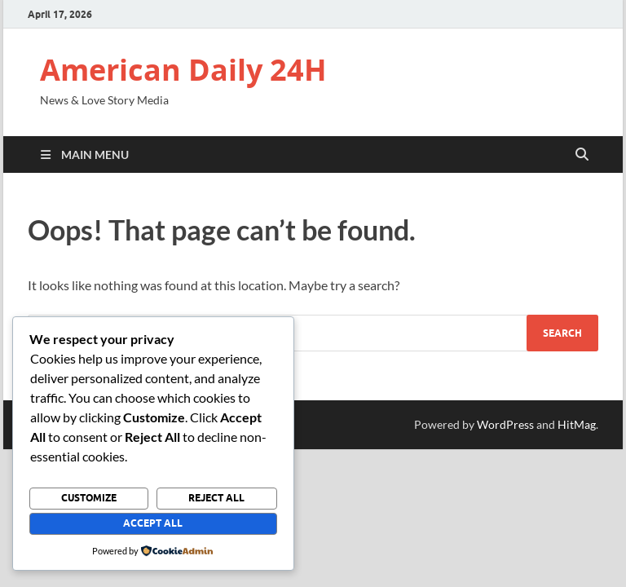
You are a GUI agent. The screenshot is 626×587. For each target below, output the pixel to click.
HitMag (577, 424)
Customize (89, 498)
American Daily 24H (183, 70)
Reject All (216, 498)
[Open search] (582, 155)
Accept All (153, 523)
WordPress (505, 424)
